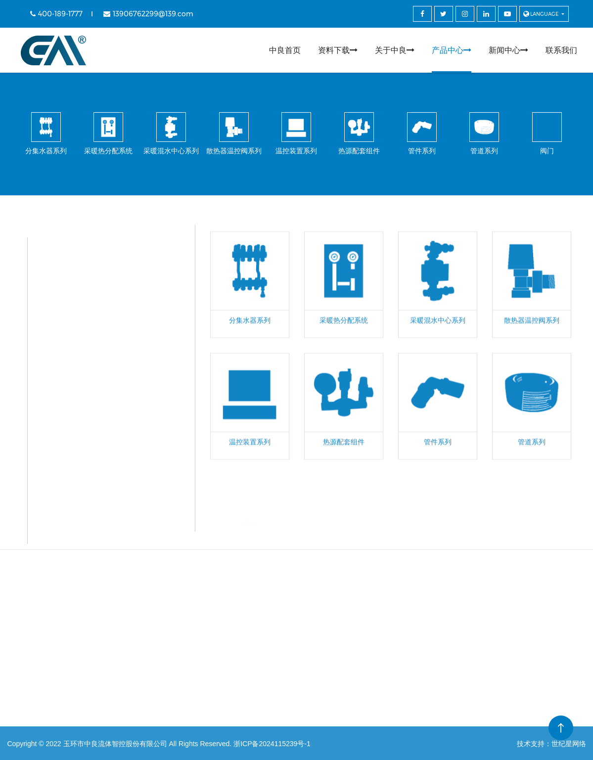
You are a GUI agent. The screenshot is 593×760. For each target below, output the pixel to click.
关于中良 (394, 50)
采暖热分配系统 (99, 281)
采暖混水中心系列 (103, 316)
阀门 (80, 523)
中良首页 (285, 50)
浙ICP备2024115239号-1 (272, 744)
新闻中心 (508, 50)
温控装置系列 (95, 385)
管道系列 (87, 489)
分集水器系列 (95, 246)
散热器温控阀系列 (103, 350)
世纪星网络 (568, 744)
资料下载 (338, 50)
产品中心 (451, 50)
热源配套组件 (95, 419)
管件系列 (87, 454)
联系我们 (561, 50)
